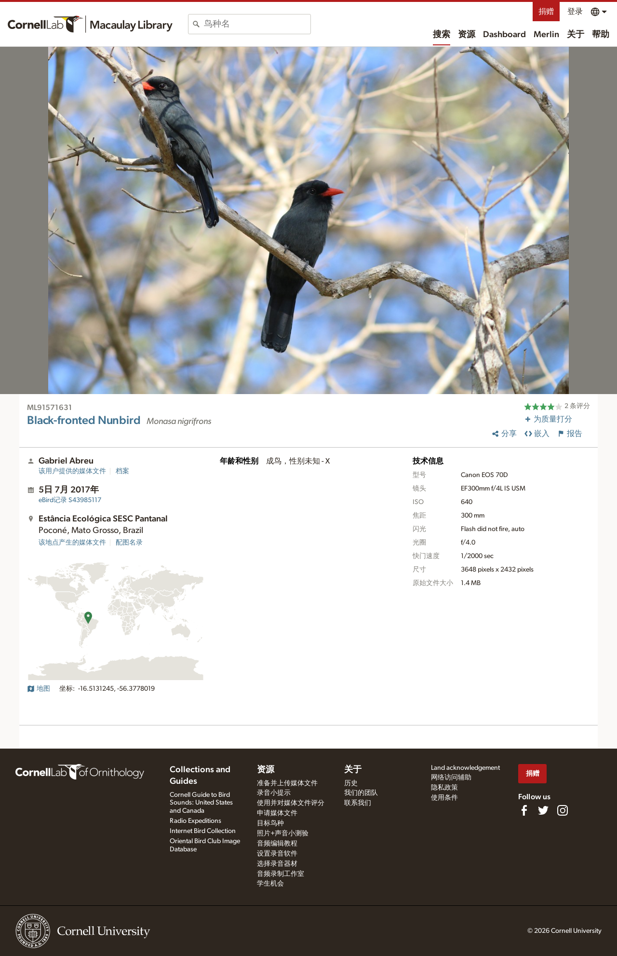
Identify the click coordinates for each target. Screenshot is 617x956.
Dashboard (504, 34)
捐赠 (546, 11)
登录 (575, 11)
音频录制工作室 (280, 874)
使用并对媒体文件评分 (290, 803)
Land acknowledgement (465, 768)
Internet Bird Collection (203, 831)
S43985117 (70, 500)
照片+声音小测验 (282, 833)
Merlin (546, 34)
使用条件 (444, 797)
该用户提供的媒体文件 (72, 471)
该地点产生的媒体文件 (72, 542)
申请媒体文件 (277, 813)
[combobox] (257, 24)
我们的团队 (361, 793)
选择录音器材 (277, 863)
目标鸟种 (270, 823)
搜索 (441, 34)
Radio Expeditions (195, 821)
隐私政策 (444, 787)
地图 (38, 688)
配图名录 (129, 542)
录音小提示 (274, 793)
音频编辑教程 (277, 843)
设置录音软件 (277, 853)
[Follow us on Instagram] (562, 810)
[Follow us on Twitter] (543, 810)
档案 (122, 471)
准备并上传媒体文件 (287, 783)
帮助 (600, 34)
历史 (351, 783)
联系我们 (357, 803)
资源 (466, 34)
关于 (575, 34)
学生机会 (270, 883)
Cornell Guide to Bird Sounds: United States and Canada (201, 803)
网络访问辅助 (451, 777)
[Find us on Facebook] (524, 810)
